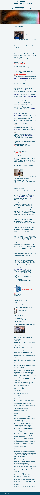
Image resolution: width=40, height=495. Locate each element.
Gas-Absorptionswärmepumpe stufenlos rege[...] (21, 74)
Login (35, 493)
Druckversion (5, 493)
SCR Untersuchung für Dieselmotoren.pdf (20, 124)
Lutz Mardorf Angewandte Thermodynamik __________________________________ (20, 4)
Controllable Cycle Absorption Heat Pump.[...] (20, 63)
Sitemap (8, 493)
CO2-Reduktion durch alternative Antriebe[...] (20, 152)
